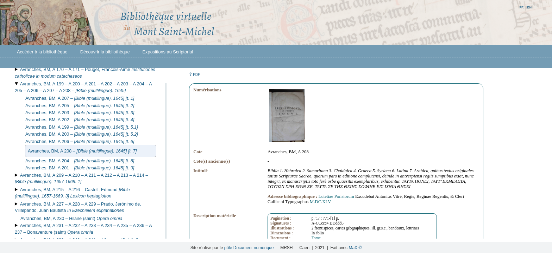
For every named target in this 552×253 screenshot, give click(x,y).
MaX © (355, 247)
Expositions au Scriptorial (168, 51)
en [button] (529, 6)
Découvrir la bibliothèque (105, 51)
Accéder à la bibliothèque (42, 51)
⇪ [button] (194, 74)
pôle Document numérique (249, 247)
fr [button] (521, 6)
